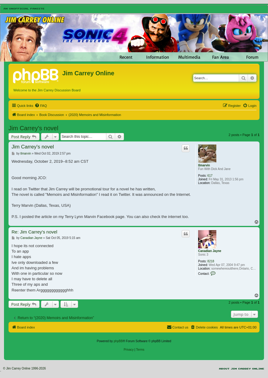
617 (210, 175)
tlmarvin (204, 165)
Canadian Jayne (209, 251)
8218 (211, 261)
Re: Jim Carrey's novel (34, 231)
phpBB (118, 341)
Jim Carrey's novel (33, 128)
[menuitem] (41, 105)
